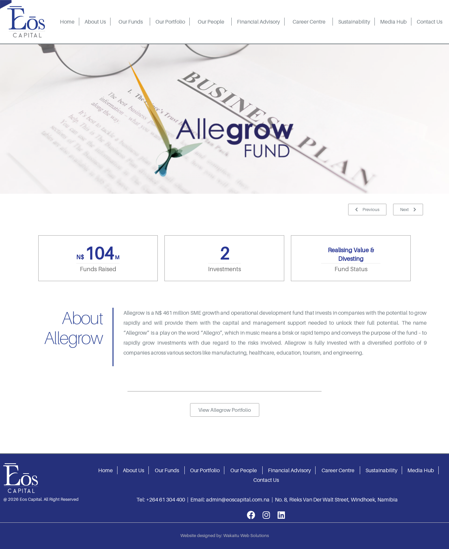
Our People (211, 21)
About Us (95, 21)
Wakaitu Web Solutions (246, 535)
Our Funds (130, 21)
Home (67, 21)
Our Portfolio (170, 21)
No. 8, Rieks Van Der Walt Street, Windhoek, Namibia (336, 499)
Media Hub (393, 21)
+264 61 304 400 (165, 499)
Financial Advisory (258, 21)
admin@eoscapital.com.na (238, 499)
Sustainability (354, 21)
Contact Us (429, 21)
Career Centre (309, 21)
